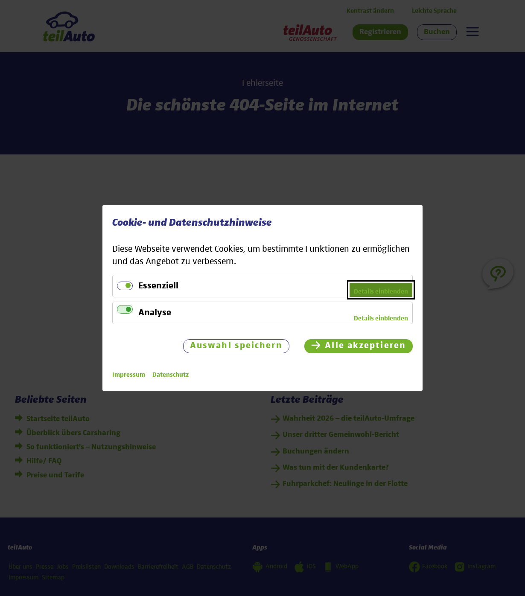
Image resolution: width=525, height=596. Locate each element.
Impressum (128, 375)
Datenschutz (170, 375)
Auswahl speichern (236, 345)
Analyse (154, 312)
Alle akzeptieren (365, 345)
